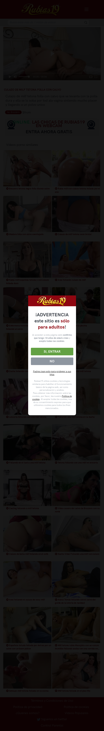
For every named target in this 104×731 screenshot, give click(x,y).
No (52, 361)
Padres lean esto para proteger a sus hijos (52, 373)
